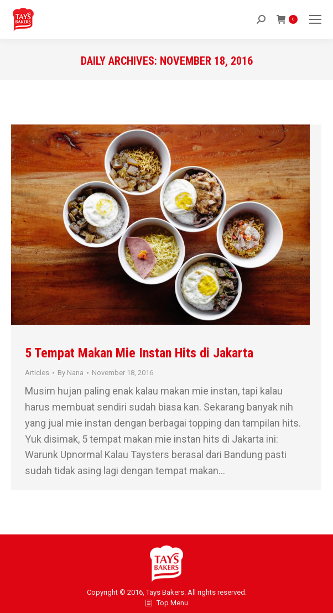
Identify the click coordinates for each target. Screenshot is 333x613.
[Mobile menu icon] (315, 19)
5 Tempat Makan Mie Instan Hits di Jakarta (139, 353)
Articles (37, 372)
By (71, 372)
